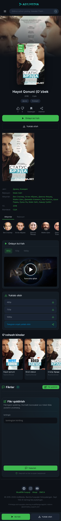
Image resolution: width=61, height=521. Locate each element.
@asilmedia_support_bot (30, 507)
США (34, 96)
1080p (26, 251)
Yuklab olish (30, 126)
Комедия (35, 101)
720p (17, 251)
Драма (24, 101)
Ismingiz (7, 415)
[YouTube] (37, 488)
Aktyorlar (8, 217)
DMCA (42, 492)
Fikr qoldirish (50, 387)
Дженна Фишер (45, 196)
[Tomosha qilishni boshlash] (30, 272)
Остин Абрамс (31, 196)
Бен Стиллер (18, 196)
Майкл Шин (18, 199)
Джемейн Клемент (32, 199)
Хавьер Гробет (45, 202)
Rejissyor (21, 217)
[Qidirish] (55, 11)
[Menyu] (5, 11)
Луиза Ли (24, 202)
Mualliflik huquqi (23, 492)
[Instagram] (30, 488)
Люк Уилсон (47, 199)
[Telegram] (23, 488)
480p (8, 251)
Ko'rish (16, 516)
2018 (27, 96)
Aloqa (34, 492)
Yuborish (30, 468)
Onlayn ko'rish (30, 118)
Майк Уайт (17, 193)
